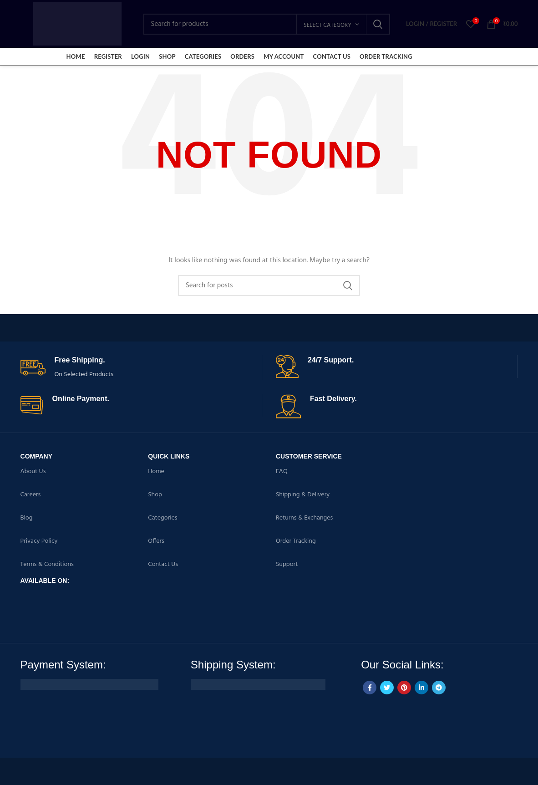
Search (377, 24)
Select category (327, 25)
